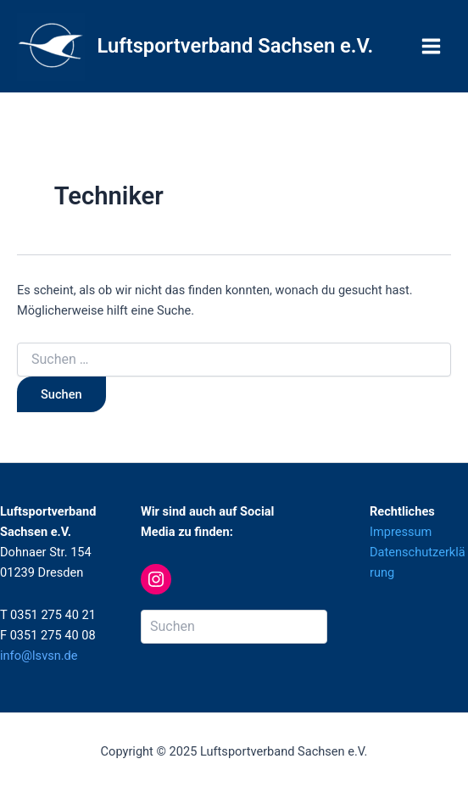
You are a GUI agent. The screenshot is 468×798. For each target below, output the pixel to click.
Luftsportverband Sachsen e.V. (236, 46)
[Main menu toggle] (431, 46)
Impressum (401, 531)
